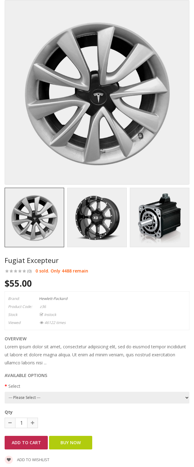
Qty (9, 412)
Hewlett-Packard (53, 298)
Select (14, 386)
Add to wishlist (27, 459)
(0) (29, 271)
